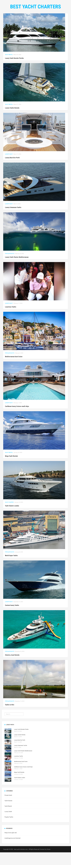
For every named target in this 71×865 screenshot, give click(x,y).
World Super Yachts (11, 568)
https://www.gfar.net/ (11, 845)
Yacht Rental (9, 67)
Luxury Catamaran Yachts (13, 220)
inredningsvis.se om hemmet (12, 850)
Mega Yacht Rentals (11, 469)
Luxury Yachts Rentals (12, 120)
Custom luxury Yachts (12, 618)
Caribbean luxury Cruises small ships (17, 419)
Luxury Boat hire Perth (12, 170)
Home (23, 18)
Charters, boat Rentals (12, 668)
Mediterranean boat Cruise (13, 369)
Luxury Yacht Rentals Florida (14, 71)
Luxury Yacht (9, 166)
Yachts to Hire (9, 717)
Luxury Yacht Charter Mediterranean (17, 270)
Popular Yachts (9, 266)
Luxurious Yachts (10, 319)
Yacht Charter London (12, 518)
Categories (32, 18)
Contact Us (43, 18)
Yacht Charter (9, 515)
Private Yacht (8, 808)
